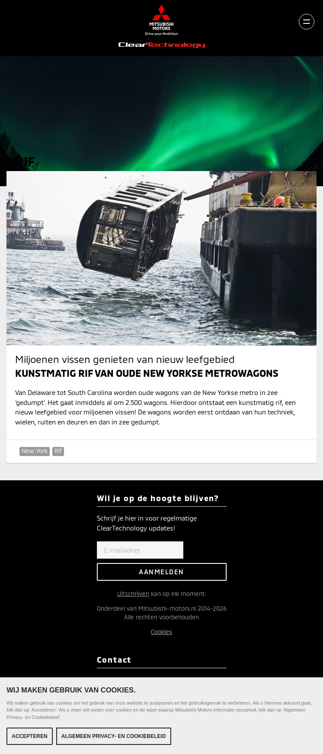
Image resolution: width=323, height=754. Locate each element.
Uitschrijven (133, 593)
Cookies (161, 631)
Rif (58, 450)
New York (35, 450)
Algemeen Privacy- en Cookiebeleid (113, 736)
